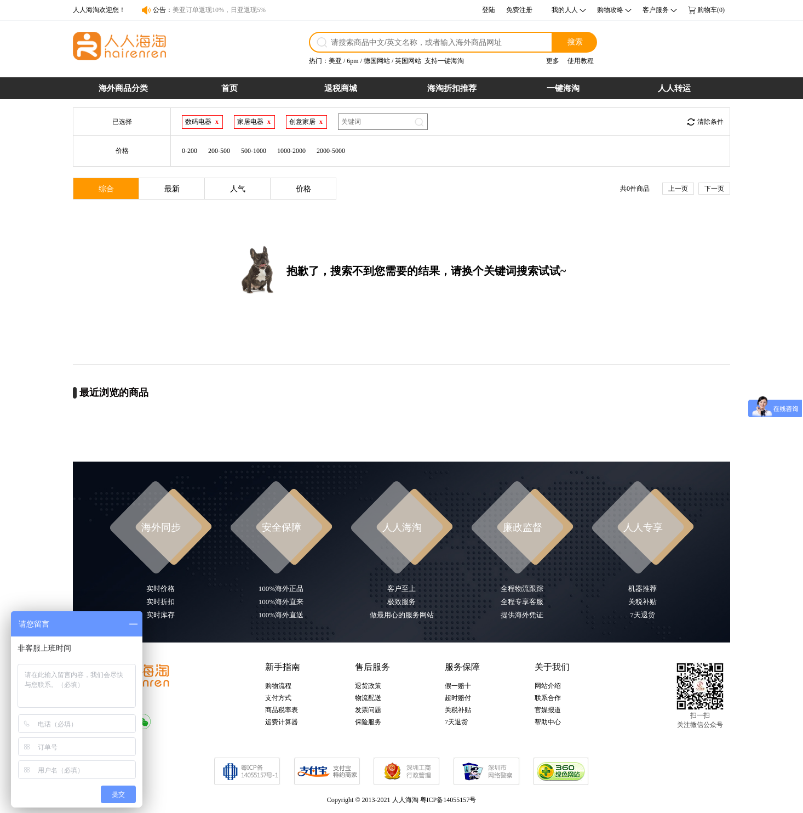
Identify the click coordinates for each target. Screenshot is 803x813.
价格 (303, 189)
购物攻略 (610, 10)
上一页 (678, 188)
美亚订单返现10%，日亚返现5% (219, 10)
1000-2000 (291, 151)
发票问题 (368, 710)
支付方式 (278, 698)
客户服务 (656, 10)
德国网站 (377, 61)
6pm (352, 61)
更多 (552, 61)
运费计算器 (281, 722)
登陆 (488, 10)
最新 (172, 189)
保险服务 (368, 722)
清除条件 (710, 122)
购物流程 (278, 686)
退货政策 (368, 686)
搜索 (575, 41)
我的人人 (565, 10)
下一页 (714, 188)
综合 (106, 189)
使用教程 (580, 61)
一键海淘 (563, 88)
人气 (237, 189)
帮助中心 (548, 722)
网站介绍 (548, 686)
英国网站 (408, 61)
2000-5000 (331, 151)
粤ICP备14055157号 (448, 800)
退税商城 (340, 88)
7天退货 (456, 722)
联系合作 (548, 698)
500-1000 (253, 151)
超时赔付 (458, 698)
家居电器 (250, 122)
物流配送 (368, 698)
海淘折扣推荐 (452, 88)
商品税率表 (281, 710)
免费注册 (519, 10)
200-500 (219, 151)
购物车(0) (711, 10)
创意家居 (302, 122)
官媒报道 (548, 710)
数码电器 (198, 122)
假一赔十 (458, 686)
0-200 (189, 151)
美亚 (335, 61)
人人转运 (674, 88)
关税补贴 (458, 710)
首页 (229, 88)
